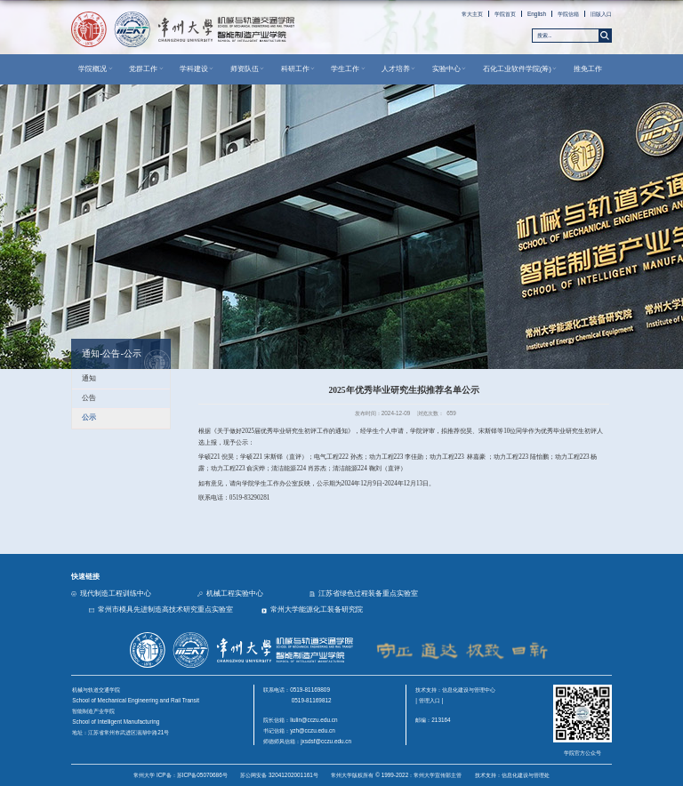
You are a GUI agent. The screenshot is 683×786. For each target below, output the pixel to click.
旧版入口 (601, 14)
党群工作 (147, 69)
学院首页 (505, 14)
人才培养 (399, 69)
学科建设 (197, 69)
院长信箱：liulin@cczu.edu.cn (300, 720)
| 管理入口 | (429, 700)
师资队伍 (248, 69)
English (536, 14)
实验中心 (450, 69)
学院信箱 (568, 14)
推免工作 (588, 69)
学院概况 (96, 69)
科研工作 (299, 69)
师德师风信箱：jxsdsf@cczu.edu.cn (307, 741)
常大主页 (472, 14)
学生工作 (348, 69)
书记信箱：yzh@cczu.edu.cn (299, 730)
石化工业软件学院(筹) (520, 69)
